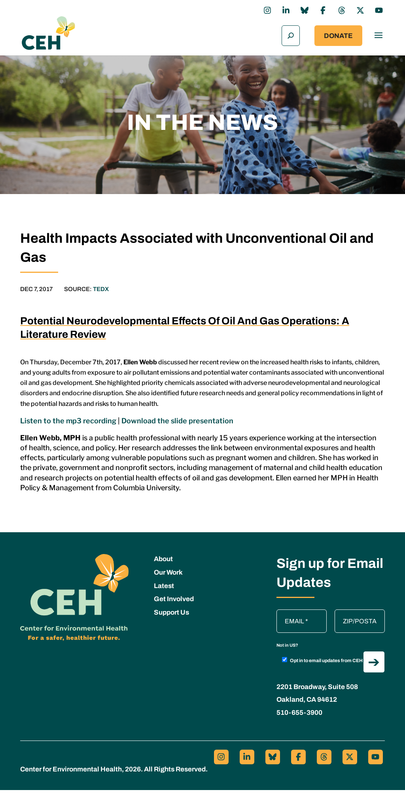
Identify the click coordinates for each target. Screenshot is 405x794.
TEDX (101, 292)
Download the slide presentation (177, 424)
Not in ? (287, 649)
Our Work (168, 576)
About (163, 563)
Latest (164, 589)
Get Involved (174, 603)
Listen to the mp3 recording (68, 424)
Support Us (171, 616)
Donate (338, 38)
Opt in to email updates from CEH (322, 664)
